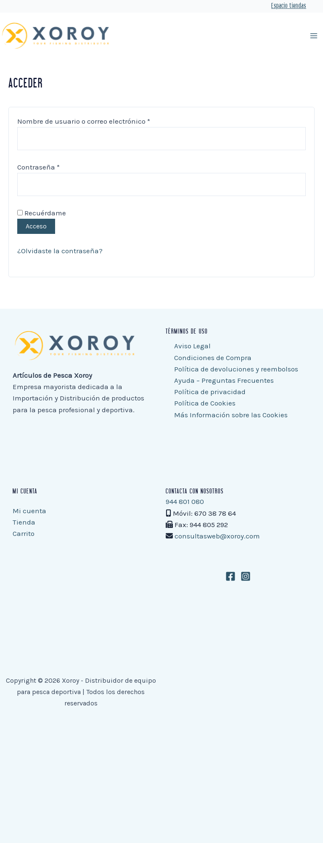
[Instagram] (246, 576)
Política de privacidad (210, 391)
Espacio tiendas (288, 6)
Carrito (23, 533)
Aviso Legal (192, 346)
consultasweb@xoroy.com (217, 536)
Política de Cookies (205, 403)
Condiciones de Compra (213, 357)
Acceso (36, 226)
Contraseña (56, 166)
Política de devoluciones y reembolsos (236, 369)
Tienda (24, 522)
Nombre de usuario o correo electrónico (101, 120)
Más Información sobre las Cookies (231, 415)
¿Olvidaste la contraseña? (60, 251)
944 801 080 (185, 501)
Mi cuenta (29, 510)
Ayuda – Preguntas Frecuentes (224, 380)
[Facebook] (230, 576)
